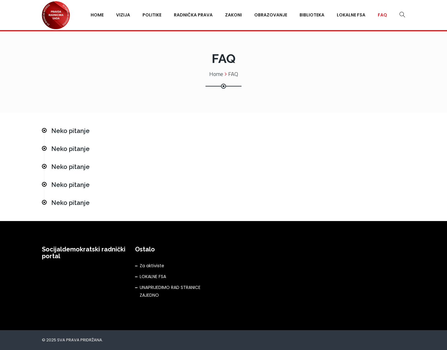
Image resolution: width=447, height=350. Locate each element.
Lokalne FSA (351, 15)
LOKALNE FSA (153, 276)
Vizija (123, 15)
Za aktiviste (152, 266)
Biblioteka (312, 15)
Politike (151, 15)
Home (97, 15)
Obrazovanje (270, 15)
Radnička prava (193, 15)
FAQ (382, 15)
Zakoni (233, 15)
